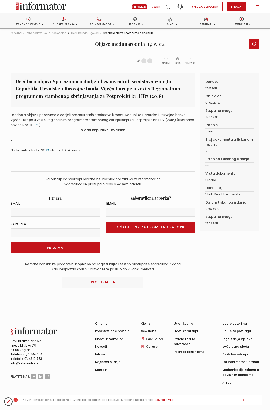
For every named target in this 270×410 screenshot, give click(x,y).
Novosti (101, 346)
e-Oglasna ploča (235, 346)
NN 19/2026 (139, 6)
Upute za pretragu (236, 331)
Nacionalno (59, 33)
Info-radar (103, 354)
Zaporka (18, 224)
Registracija (103, 282)
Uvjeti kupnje (183, 323)
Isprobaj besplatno (205, 6)
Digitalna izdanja (235, 354)
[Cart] (167, 7)
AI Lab (227, 382)
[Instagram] (47, 376)
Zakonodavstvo (36, 33)
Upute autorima (234, 323)
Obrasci (152, 346)
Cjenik (156, 6)
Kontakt (101, 370)
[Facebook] (33, 376)
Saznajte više (164, 400)
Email (15, 203)
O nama (101, 323)
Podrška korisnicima (189, 352)
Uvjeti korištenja (186, 331)
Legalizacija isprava (237, 339)
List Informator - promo (240, 362)
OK (242, 400)
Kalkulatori (154, 339)
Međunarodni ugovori (85, 33)
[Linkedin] (40, 376)
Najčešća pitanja (107, 362)
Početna (16, 33)
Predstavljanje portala (112, 331)
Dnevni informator (109, 339)
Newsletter (149, 331)
